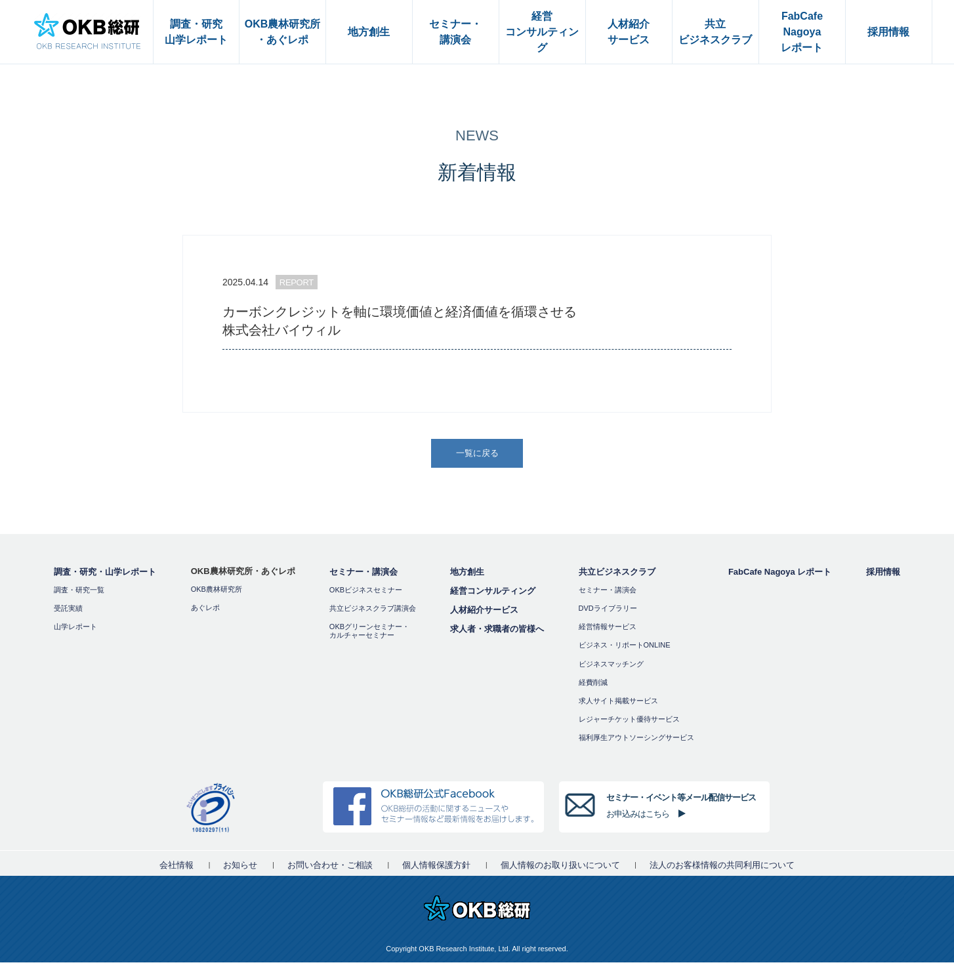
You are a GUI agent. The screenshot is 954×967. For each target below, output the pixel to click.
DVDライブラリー (608, 612)
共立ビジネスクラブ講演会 (372, 612)
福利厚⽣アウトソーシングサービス (636, 742)
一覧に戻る (478, 455)
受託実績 (68, 612)
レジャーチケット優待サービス (629, 723)
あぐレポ (205, 611)
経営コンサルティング (492, 595)
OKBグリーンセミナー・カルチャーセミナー (369, 635)
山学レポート (75, 630)
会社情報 (176, 869)
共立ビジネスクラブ (617, 576)
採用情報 (883, 576)
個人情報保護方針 (436, 869)
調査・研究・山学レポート (105, 576)
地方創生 (467, 576)
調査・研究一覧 (79, 594)
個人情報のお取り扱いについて (560, 869)
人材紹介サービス (484, 614)
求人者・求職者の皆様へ (497, 633)
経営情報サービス (607, 630)
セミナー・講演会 (363, 576)
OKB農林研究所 (216, 593)
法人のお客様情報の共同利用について (722, 869)
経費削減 (593, 686)
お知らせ (240, 869)
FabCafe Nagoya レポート (779, 576)
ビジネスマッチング (611, 668)
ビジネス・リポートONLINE (625, 649)
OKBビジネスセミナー (365, 594)
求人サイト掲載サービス (618, 705)
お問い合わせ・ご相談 (330, 869)
